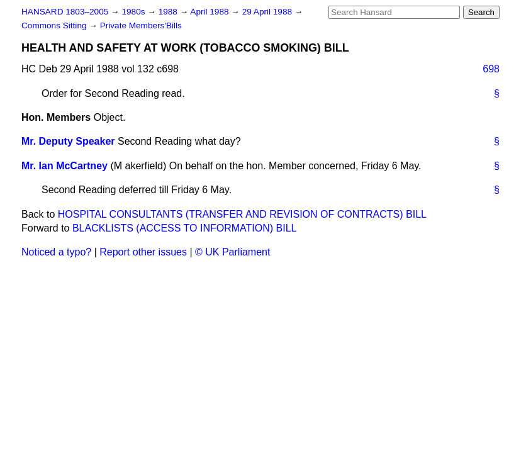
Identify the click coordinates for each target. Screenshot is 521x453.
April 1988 (210, 11)
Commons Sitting (55, 25)
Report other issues (143, 252)
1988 (169, 11)
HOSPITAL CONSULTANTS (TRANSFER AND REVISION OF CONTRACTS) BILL (242, 214)
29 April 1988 (268, 11)
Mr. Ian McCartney (64, 165)
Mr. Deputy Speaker (68, 141)
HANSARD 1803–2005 (64, 11)
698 (491, 69)
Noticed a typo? (56, 252)
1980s (134, 11)
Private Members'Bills (141, 25)
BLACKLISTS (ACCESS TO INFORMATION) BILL (184, 228)
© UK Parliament (232, 252)
